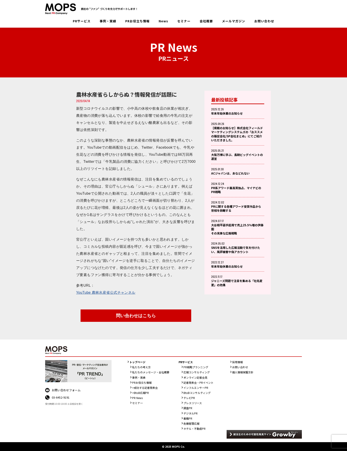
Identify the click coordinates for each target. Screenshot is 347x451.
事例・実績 (108, 21)
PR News (137, 398)
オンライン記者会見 (195, 377)
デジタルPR (190, 413)
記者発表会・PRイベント (198, 382)
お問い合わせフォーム (66, 390)
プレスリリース (192, 403)
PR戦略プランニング (195, 367)
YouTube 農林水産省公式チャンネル (105, 292)
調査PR (187, 408)
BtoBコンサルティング (197, 393)
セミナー (184, 21)
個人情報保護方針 (242, 372)
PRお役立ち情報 (137, 21)
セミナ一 (137, 403)
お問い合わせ (264, 21)
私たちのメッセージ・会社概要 (150, 372)
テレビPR (189, 398)
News (163, 21)
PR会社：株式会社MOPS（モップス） (93, 8)
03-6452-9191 (60, 397)
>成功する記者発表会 (145, 388)
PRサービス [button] (82, 21)
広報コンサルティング (196, 372)
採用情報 (237, 362)
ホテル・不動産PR (194, 428)
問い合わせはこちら (136, 315)
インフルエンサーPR (195, 388)
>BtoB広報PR (140, 393)
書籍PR (187, 418)
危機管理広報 (191, 423)
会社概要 (206, 21)
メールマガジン (233, 21)
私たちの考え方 (141, 367)
